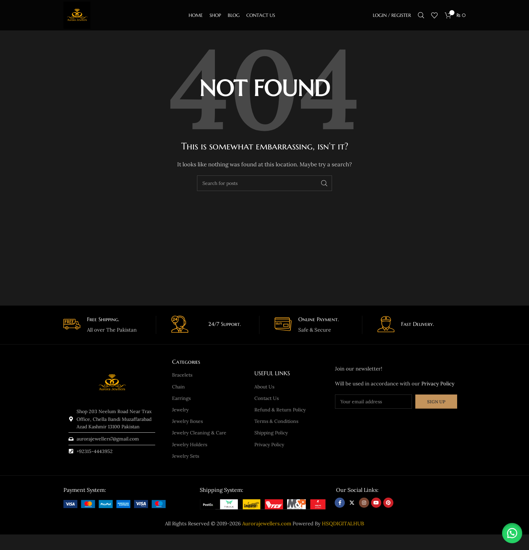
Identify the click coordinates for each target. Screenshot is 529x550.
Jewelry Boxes (187, 421)
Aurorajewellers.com (266, 523)
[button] (512, 533)
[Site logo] (76, 14)
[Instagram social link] (364, 503)
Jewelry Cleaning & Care (199, 433)
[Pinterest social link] (388, 503)
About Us (264, 387)
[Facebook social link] (340, 503)
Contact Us (266, 398)
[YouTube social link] (376, 503)
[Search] (421, 15)
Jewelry (180, 410)
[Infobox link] (107, 325)
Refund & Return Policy (280, 410)
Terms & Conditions (276, 421)
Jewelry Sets (185, 456)
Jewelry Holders (189, 444)
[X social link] (352, 503)
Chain (178, 387)
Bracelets (182, 375)
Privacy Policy (269, 444)
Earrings (181, 398)
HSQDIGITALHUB (343, 523)
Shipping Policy (271, 433)
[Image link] (114, 503)
